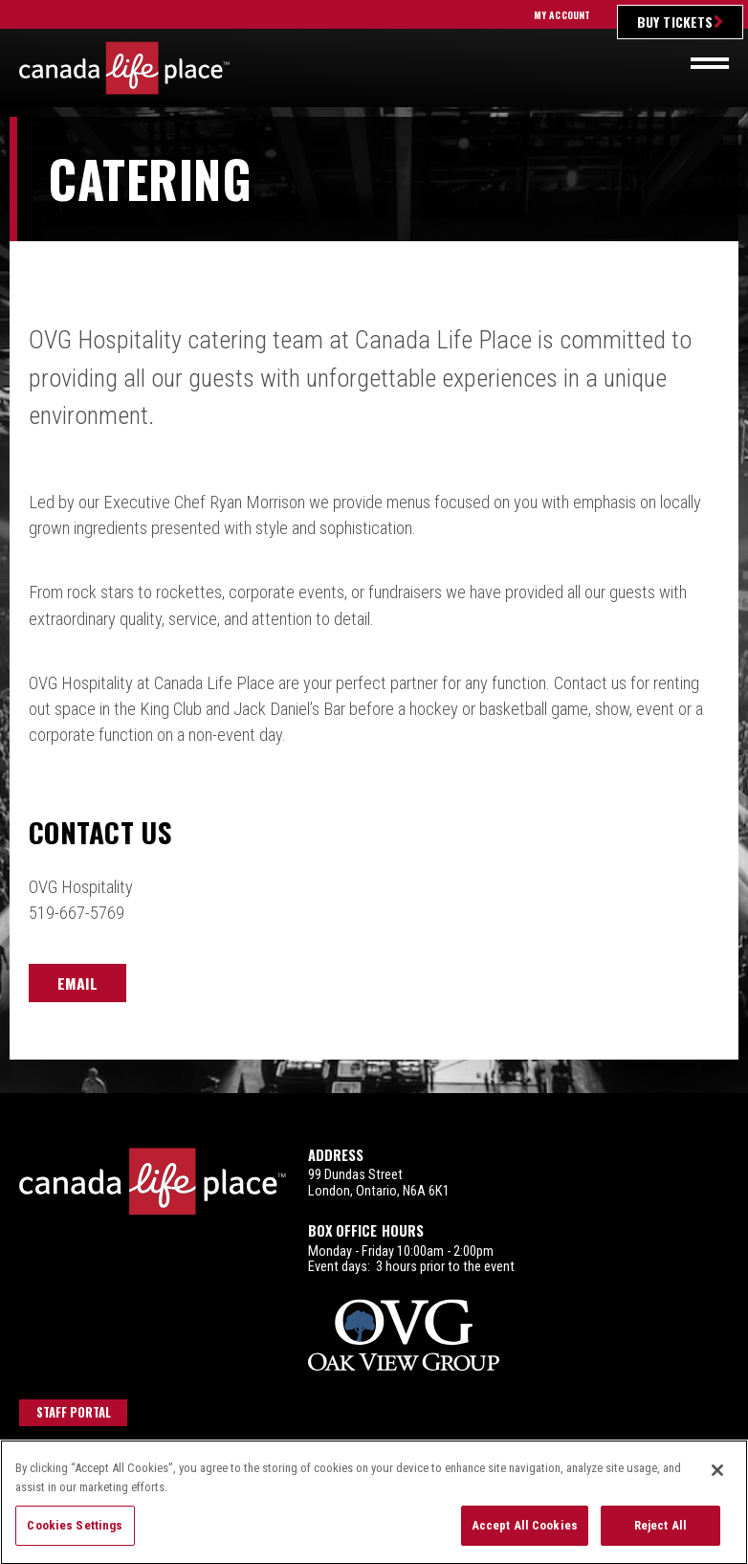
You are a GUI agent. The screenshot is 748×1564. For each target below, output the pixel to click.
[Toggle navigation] (710, 63)
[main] (374, 605)
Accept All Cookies (525, 1537)
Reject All (660, 1537)
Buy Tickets (675, 21)
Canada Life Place (124, 68)
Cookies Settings (74, 1537)
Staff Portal (73, 1412)
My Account (562, 15)
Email (77, 982)
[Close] (717, 1482)
